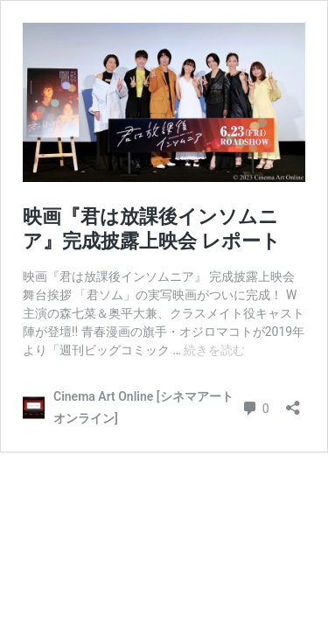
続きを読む (214, 350)
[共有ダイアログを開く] (293, 402)
